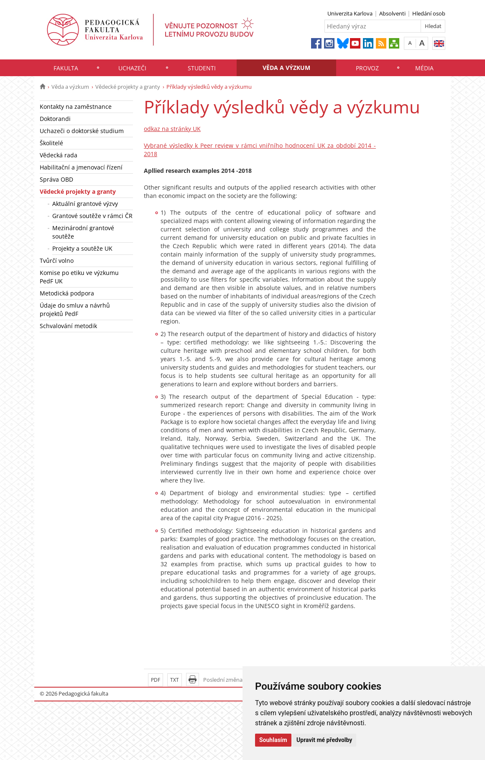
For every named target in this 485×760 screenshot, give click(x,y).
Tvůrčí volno (57, 260)
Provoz (367, 68)
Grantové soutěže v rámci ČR (92, 216)
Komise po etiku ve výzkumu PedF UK (79, 277)
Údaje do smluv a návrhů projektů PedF (75, 309)
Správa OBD (56, 179)
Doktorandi (55, 119)
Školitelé (51, 143)
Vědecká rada (58, 155)
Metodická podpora (67, 293)
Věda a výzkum (286, 68)
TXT (174, 679)
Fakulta (66, 68)
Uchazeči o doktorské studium (82, 131)
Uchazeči (132, 68)
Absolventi (392, 13)
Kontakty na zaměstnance (76, 106)
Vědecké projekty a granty (127, 86)
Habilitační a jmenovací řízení (81, 167)
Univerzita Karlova (350, 13)
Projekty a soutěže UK (82, 248)
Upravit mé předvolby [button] (324, 740)
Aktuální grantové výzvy (85, 204)
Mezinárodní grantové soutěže (83, 232)
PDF (155, 679)
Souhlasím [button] (273, 740)
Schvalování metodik (68, 326)
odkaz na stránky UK (172, 129)
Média (424, 68)
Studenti (202, 68)
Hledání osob (428, 13)
